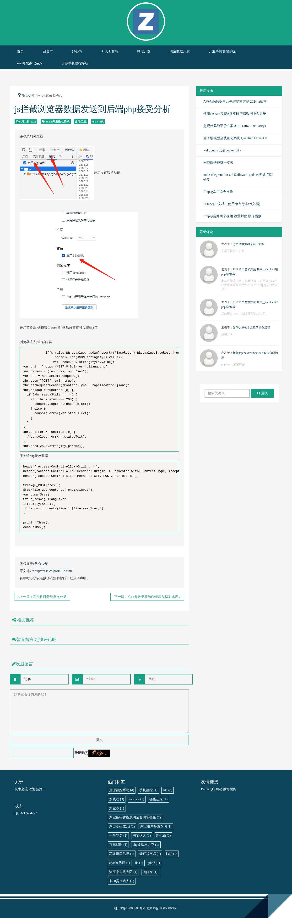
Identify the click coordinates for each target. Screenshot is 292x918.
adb (167, 790)
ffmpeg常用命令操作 (218, 192)
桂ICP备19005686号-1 (130, 908)
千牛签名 (118, 835)
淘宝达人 (142, 835)
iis (139, 863)
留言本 (48, 51)
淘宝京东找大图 (123, 872)
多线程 (116, 799)
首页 (20, 51)
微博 (226, 789)
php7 (154, 863)
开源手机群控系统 (222, 51)
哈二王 (82, 121)
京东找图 (118, 844)
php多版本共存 (146, 844)
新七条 (163, 835)
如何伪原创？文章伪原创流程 (251, 327)
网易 (219, 789)
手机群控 (148, 790)
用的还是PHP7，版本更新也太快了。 (244, 313)
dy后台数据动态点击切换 (248, 244)
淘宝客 (116, 808)
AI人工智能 (109, 51)
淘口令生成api (122, 826)
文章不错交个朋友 (232, 250)
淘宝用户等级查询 (156, 826)
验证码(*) (81, 753)
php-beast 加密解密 (233, 364)
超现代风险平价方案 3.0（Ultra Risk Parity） (235, 126)
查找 (262, 393)
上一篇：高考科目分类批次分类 (42, 597)
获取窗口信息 (121, 854)
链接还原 (158, 799)
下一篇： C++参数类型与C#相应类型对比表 (147, 597)
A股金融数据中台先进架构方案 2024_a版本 (235, 101)
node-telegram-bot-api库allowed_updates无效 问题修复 (238, 177)
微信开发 (144, 51)
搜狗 (233, 789)
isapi (171, 854)
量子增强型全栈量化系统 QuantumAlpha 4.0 (235, 138)
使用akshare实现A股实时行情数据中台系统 (234, 114)
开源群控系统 (121, 790)
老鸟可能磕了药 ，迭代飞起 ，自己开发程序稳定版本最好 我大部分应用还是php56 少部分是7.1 (250, 285)
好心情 (77, 51)
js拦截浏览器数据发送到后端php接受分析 (93, 109)
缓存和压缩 (150, 854)
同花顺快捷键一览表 (218, 162)
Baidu (205, 789)
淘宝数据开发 (180, 51)
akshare (136, 799)
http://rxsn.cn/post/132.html (53, 571)
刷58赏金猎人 (121, 881)
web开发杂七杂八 (30, 63)
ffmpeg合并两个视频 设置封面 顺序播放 (232, 216)
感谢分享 (227, 334)
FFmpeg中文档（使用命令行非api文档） (232, 204)
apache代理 (119, 863)
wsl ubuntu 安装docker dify (222, 150)
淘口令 (150, 872)
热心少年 (28, 95)
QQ (212, 789)
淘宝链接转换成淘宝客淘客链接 (135, 817)
